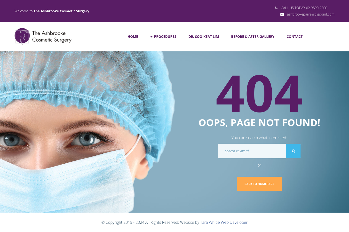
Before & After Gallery (253, 36)
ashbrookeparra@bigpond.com (310, 14)
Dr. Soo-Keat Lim (204, 36)
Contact (294, 36)
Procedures (163, 36)
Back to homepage (259, 184)
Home (133, 36)
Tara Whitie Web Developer (223, 222)
